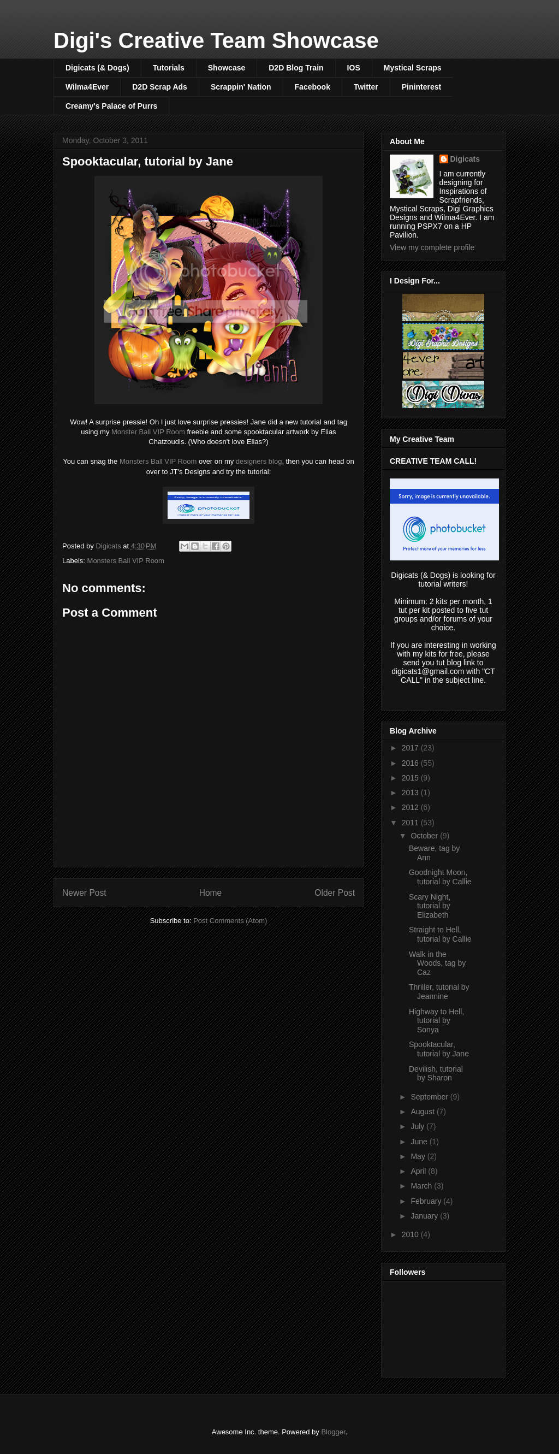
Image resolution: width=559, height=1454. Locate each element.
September (430, 1096)
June (420, 1141)
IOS (353, 67)
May (419, 1156)
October (425, 835)
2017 (411, 747)
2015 (411, 777)
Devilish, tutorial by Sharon (436, 1074)
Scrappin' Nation (241, 86)
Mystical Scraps (413, 67)
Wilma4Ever (87, 86)
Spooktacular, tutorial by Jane (439, 1049)
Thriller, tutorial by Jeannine (439, 992)
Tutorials (169, 67)
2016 (411, 763)
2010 (411, 1234)
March (422, 1185)
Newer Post (84, 892)
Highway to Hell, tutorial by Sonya (436, 1021)
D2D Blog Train (296, 67)
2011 (411, 822)
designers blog (259, 461)
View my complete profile (432, 247)
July (418, 1126)
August (423, 1111)
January (425, 1215)
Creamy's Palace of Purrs (111, 106)
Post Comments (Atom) (230, 921)
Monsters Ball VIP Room (158, 461)
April (419, 1171)
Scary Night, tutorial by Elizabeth (429, 906)
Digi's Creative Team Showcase (216, 40)
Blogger (333, 1432)
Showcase (226, 67)
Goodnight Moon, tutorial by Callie (440, 877)
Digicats (465, 159)
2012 (411, 807)
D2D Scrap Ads (159, 86)
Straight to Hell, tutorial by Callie (440, 934)
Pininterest (421, 86)
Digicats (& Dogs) (97, 67)
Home (210, 892)
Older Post (334, 892)
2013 (411, 792)
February (427, 1201)
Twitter (366, 86)
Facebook (312, 86)
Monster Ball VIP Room (148, 432)
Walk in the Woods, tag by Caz (437, 963)
